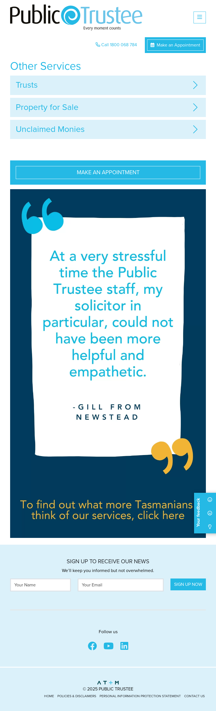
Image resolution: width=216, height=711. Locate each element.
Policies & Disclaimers (76, 696)
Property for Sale (47, 107)
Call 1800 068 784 (116, 45)
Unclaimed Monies (50, 129)
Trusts (27, 85)
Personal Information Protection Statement (140, 696)
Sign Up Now (188, 584)
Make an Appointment (175, 45)
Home (49, 696)
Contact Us (194, 696)
